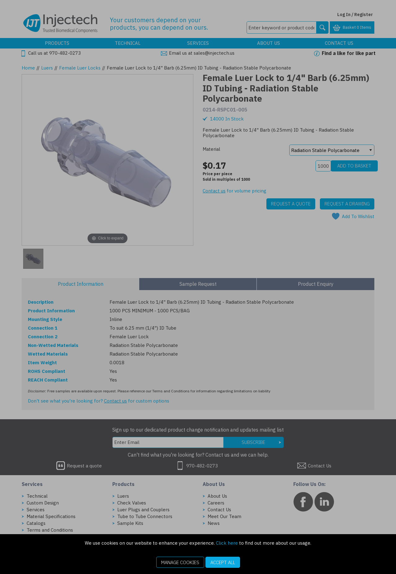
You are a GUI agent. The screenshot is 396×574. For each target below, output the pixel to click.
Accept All (222, 562)
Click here (227, 543)
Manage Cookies (180, 562)
